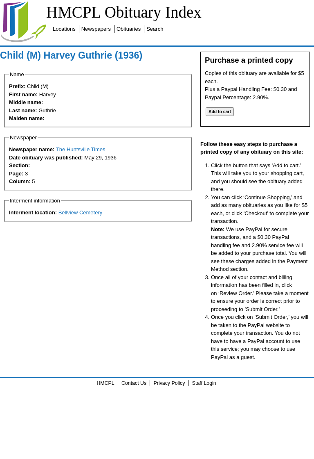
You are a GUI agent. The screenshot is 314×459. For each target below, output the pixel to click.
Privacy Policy (169, 383)
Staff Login (204, 383)
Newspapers (96, 29)
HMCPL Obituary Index (124, 12)
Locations (64, 29)
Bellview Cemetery (80, 212)
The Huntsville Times (80, 149)
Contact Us (133, 383)
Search (154, 29)
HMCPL (105, 383)
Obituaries (129, 29)
